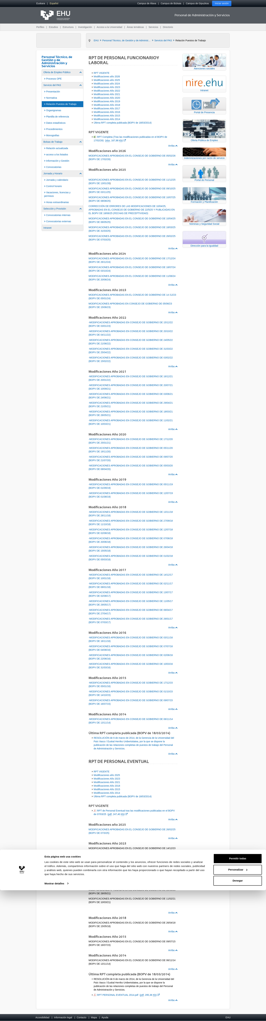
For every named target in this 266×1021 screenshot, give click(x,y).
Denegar (238, 1011)
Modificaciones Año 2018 (107, 105)
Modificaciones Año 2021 (107, 94)
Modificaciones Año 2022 (107, 90)
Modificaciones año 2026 (107, 76)
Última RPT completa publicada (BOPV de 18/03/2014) (122, 122)
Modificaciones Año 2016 (107, 112)
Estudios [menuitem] (53, 27)
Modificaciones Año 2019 (107, 101)
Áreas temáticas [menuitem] (135, 27)
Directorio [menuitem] (168, 27)
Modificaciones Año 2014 (107, 119)
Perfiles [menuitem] (40, 27)
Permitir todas (237, 989)
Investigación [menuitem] (85, 27)
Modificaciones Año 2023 (107, 87)
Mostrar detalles (54, 1014)
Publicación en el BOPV (109, 857)
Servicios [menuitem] (153, 27)
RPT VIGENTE (101, 73)
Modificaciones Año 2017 (107, 108)
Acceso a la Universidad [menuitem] (109, 27)
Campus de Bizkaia (171, 3)
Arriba (172, 145)
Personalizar (237, 1000)
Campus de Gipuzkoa (197, 3)
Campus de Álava (146, 3)
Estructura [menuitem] (68, 27)
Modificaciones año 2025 (107, 80)
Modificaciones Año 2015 (107, 115)
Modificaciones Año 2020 (107, 97)
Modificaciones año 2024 (107, 83)
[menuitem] (41, 3)
